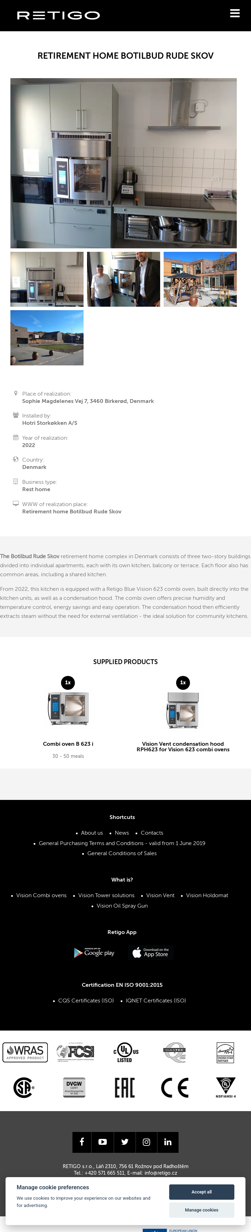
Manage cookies (201, 1210)
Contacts (152, 837)
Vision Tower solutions (106, 899)
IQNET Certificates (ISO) (156, 1004)
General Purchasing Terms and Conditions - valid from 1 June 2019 (122, 847)
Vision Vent (160, 899)
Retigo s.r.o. (64, 26)
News (122, 837)
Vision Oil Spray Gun (122, 909)
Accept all (202, 1191)
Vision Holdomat (207, 899)
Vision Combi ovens (41, 899)
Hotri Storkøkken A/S (49, 423)
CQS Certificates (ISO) (86, 1004)
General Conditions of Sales (122, 857)
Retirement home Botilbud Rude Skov (71, 512)
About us (92, 837)
